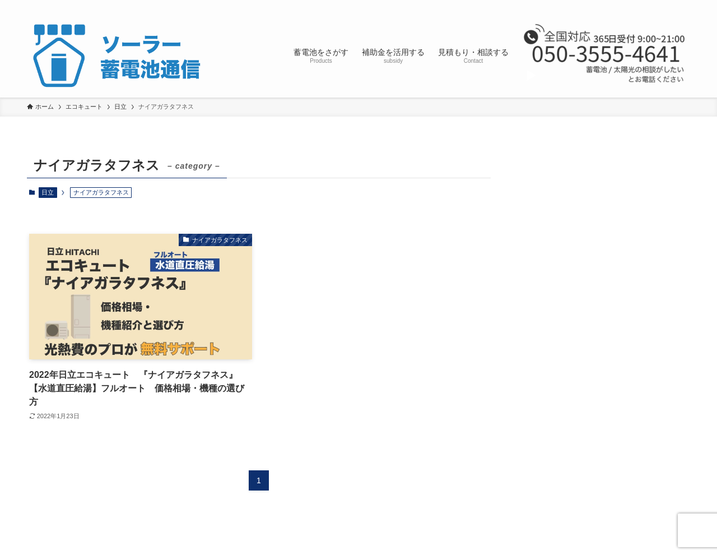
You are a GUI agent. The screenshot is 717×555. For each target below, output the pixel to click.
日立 (47, 192)
